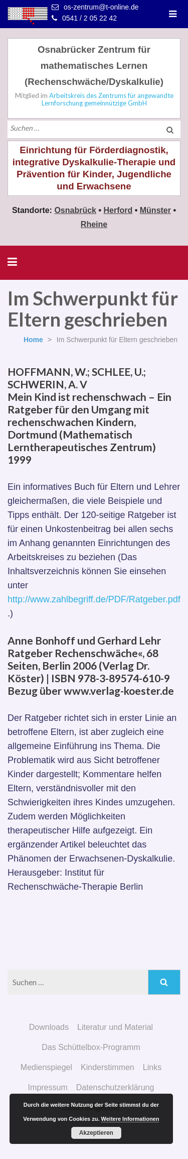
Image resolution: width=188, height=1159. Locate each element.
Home (33, 340)
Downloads (49, 1027)
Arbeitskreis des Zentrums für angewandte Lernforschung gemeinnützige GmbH (107, 99)
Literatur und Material (115, 1027)
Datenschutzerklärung (115, 1087)
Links (152, 1067)
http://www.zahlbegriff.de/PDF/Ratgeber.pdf (94, 599)
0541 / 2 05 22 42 (89, 18)
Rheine (94, 224)
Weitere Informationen (130, 1119)
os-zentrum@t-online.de (101, 7)
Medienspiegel (46, 1067)
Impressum (48, 1087)
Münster (155, 210)
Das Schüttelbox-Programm (91, 1047)
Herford (117, 210)
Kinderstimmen (107, 1067)
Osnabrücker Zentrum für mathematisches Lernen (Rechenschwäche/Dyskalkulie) (94, 65)
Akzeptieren (96, 1132)
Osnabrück (75, 210)
